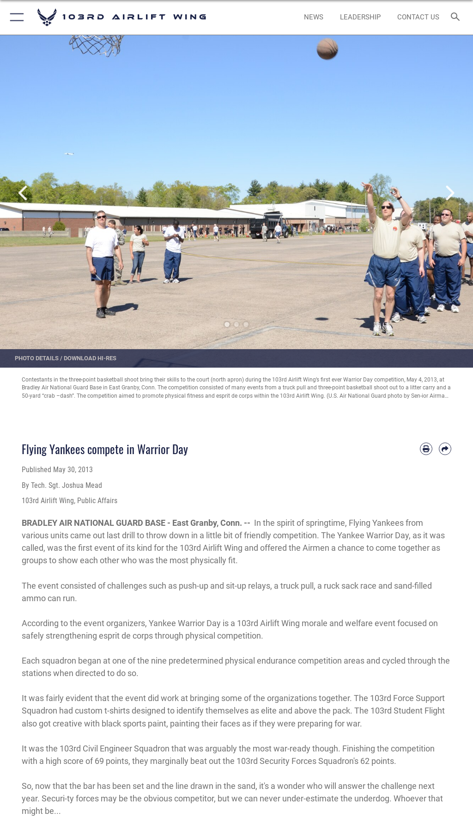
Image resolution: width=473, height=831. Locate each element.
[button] (15, 17)
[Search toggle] (457, 17)
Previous (23, 193)
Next (449, 193)
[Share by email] (445, 449)
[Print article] (426, 449)
